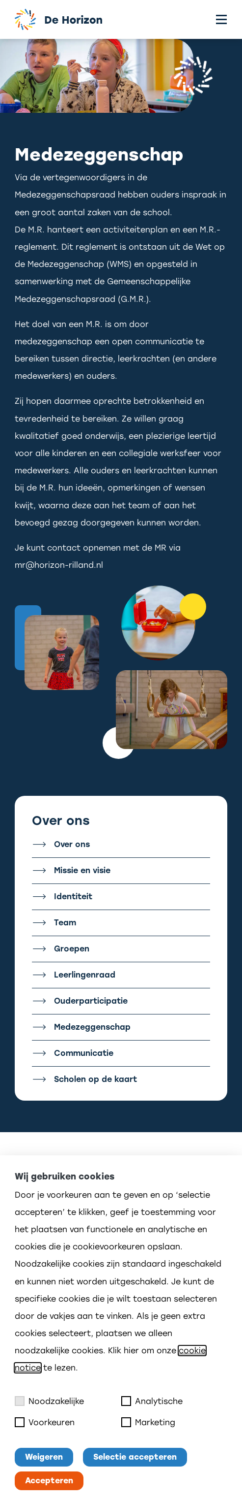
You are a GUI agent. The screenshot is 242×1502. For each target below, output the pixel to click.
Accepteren (49, 1480)
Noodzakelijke (49, 1401)
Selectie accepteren (135, 1457)
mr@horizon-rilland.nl (59, 565)
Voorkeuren (45, 1422)
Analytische (152, 1401)
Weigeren (44, 1457)
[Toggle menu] (221, 19)
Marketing (148, 1422)
